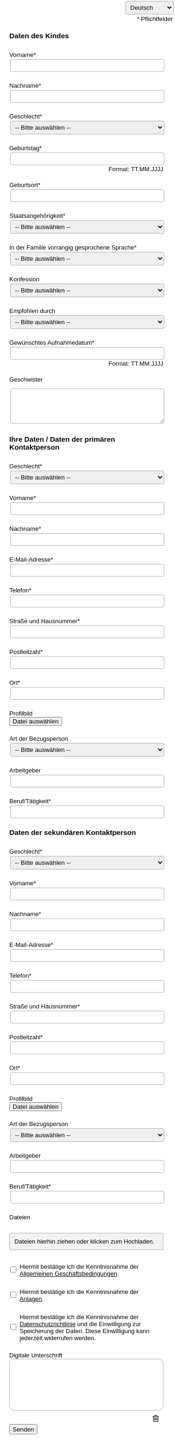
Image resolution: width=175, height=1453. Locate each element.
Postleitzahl (24, 651)
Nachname (24, 85)
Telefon (19, 590)
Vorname (21, 54)
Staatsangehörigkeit (36, 215)
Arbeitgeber (25, 770)
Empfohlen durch (32, 310)
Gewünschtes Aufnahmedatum (50, 342)
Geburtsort (23, 184)
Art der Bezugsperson (38, 738)
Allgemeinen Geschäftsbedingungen (68, 1273)
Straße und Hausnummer (43, 621)
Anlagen (31, 1298)
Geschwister (26, 379)
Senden (23, 1429)
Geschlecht (24, 116)
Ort (13, 682)
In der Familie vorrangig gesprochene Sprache (71, 247)
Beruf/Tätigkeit (29, 801)
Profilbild (21, 713)
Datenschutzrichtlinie (48, 1324)
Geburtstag (24, 148)
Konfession (24, 279)
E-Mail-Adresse (30, 559)
